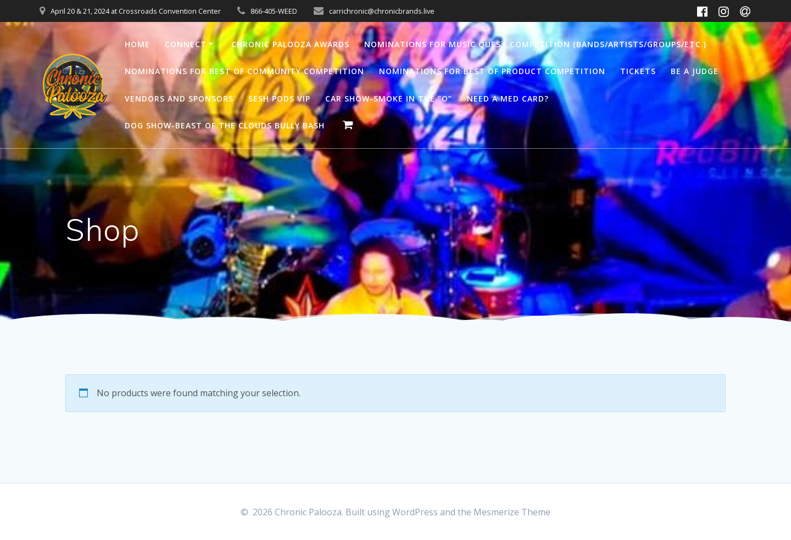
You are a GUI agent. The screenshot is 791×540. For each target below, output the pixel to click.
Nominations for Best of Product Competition (492, 71)
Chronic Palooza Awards (290, 44)
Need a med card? (508, 98)
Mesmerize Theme (512, 512)
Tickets (638, 71)
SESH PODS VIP (279, 98)
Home (137, 44)
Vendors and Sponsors (179, 98)
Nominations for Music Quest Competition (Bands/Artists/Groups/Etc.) (535, 44)
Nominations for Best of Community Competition (244, 71)
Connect (186, 44)
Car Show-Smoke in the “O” (388, 98)
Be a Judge (694, 71)
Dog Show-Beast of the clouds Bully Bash (225, 125)
